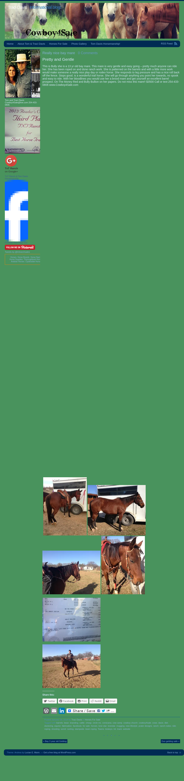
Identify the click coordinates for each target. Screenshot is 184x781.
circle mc (97, 723)
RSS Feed (167, 43)
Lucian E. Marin (32, 752)
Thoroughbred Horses (33, 259)
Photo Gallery (79, 43)
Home (10, 43)
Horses (13, 257)
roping (47, 729)
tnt (115, 729)
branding (74, 723)
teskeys (108, 729)
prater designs (145, 726)
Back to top (172, 752)
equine (57, 726)
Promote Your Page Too (16, 242)
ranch (156, 726)
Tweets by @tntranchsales (17, 252)
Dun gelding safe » (170, 741)
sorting (70, 729)
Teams (101, 729)
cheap (89, 723)
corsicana (106, 723)
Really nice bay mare (58, 53)
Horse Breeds (23, 257)
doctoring (48, 726)
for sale (86, 726)
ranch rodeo (165, 726)
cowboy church (130, 723)
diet (166, 723)
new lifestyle (131, 726)
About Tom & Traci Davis (31, 43)
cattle (81, 723)
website (126, 729)
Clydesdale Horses (33, 261)
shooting (56, 729)
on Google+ (11, 171)
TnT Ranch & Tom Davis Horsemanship (16, 177)
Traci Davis (17, 7)
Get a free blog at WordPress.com (60, 752)
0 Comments (88, 53)
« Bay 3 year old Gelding (54, 741)
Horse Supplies (16, 259)
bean (66, 723)
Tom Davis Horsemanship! (105, 43)
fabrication (67, 726)
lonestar (111, 726)
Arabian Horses (17, 261)
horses (94, 726)
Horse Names (36, 257)
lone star (103, 726)
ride (174, 726)
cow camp (117, 723)
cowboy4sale (145, 723)
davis (160, 723)
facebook (77, 726)
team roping (91, 729)
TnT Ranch (11, 168)
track (119, 729)
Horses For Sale (58, 43)
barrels (59, 723)
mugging (120, 726)
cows (154, 723)
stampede (79, 729)
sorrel (63, 729)
